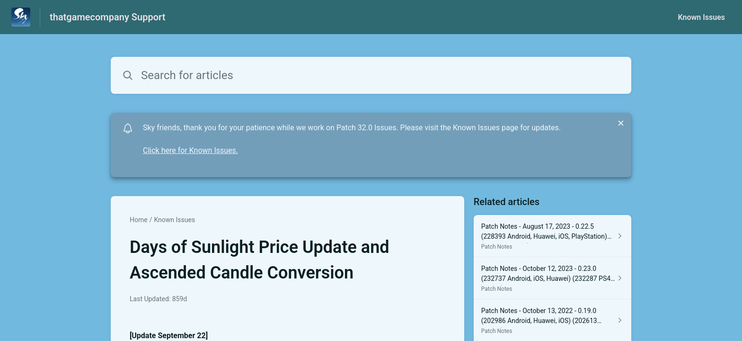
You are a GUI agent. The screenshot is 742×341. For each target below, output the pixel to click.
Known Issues (701, 17)
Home (139, 220)
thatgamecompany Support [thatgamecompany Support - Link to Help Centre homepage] (107, 17)
